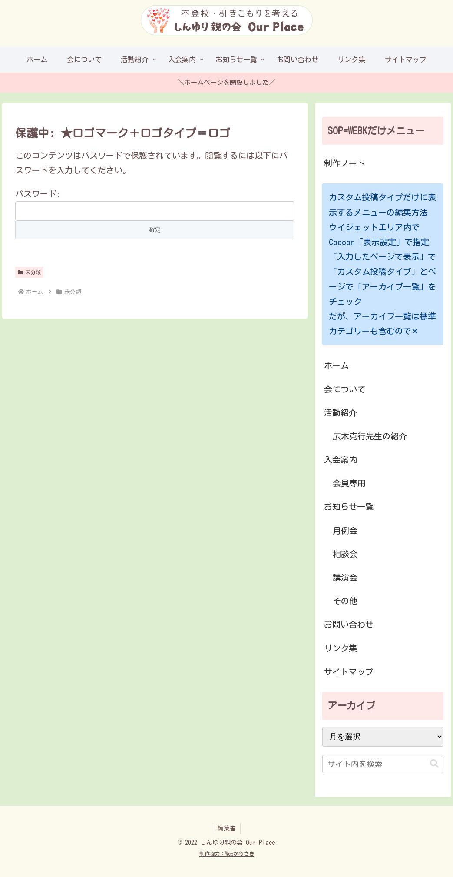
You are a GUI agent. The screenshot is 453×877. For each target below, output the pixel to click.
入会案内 (340, 459)
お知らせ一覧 (349, 506)
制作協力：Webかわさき (226, 853)
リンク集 (340, 648)
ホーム (336, 365)
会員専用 (349, 483)
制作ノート (344, 163)
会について (344, 389)
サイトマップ (349, 672)
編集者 (227, 828)
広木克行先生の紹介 (370, 436)
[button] (434, 764)
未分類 (29, 272)
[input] (383, 764)
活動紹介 (340, 413)
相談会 (345, 554)
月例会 (345, 530)
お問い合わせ (349, 624)
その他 (345, 601)
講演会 (345, 577)
